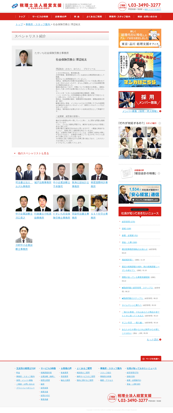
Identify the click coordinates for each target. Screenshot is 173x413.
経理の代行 (45, 396)
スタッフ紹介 (105, 373)
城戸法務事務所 (42, 182)
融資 (42, 384)
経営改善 (44, 388)
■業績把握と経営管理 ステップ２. (137, 288)
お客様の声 (66, 368)
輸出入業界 (65, 380)
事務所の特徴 (105, 376)
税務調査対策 (46, 373)
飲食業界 (64, 373)
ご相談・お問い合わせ (25, 384)
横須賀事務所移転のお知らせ (135, 249)
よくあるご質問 (84, 368)
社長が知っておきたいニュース (142, 368)
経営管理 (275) (128, 222)
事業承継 (44, 399)
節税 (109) (126, 228)
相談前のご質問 (83, 373)
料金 (18, 373)
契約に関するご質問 (85, 380)
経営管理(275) (132, 373)
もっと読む (153, 339)
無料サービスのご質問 (86, 376)
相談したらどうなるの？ (152, 9)
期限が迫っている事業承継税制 (136, 277)
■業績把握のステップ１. (132, 298)
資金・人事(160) (133, 384)
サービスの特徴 (48, 368)
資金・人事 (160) (129, 242)
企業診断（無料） (48, 376)
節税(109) (131, 376)
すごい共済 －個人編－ (133, 322)
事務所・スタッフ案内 (38, 24)
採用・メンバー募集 (24, 380)
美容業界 (64, 376)
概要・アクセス (106, 380)
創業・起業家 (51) (130, 235)
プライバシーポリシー (25, 388)
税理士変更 (45, 380)
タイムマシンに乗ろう (132, 305)
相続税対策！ (128, 260)
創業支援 (44, 392)
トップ (19, 24)
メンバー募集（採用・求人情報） (140, 111)
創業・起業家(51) (134, 380)
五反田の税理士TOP (26, 368)
